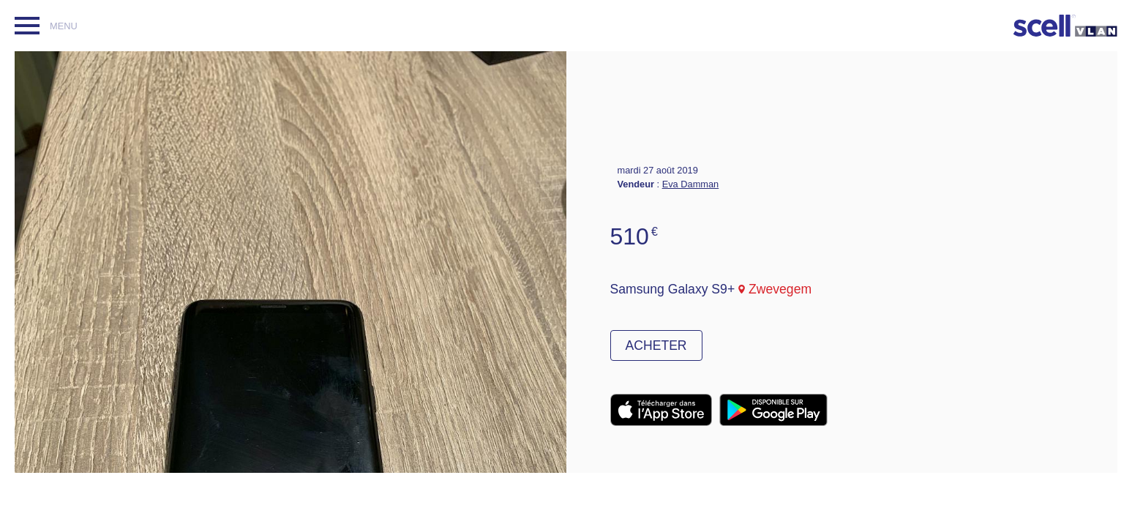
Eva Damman (690, 184)
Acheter (656, 345)
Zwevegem (780, 289)
